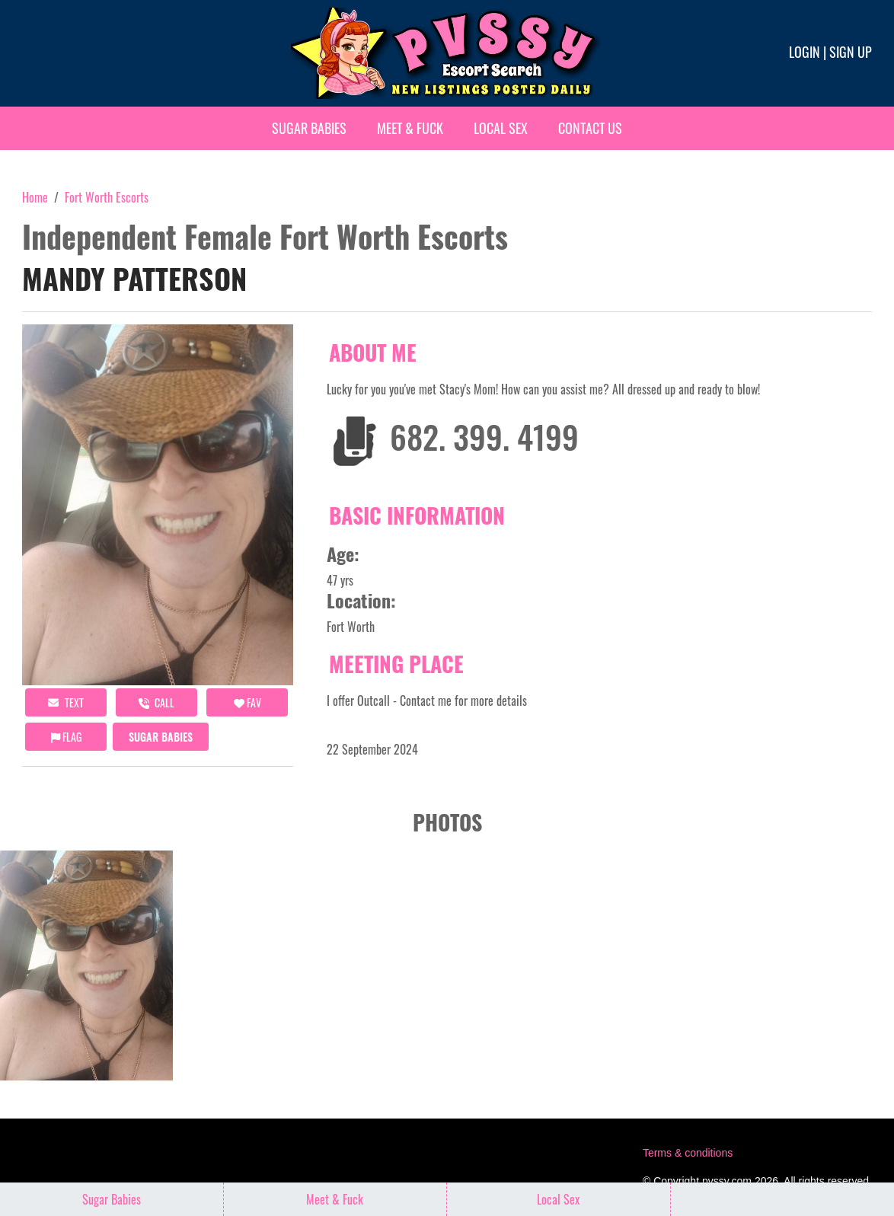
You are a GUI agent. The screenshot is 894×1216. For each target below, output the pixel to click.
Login (804, 52)
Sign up (850, 52)
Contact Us (590, 128)
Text (66, 702)
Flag (66, 737)
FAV (247, 702)
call (156, 702)
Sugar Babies (309, 128)
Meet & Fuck (410, 128)
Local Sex (501, 128)
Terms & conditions (688, 1153)
